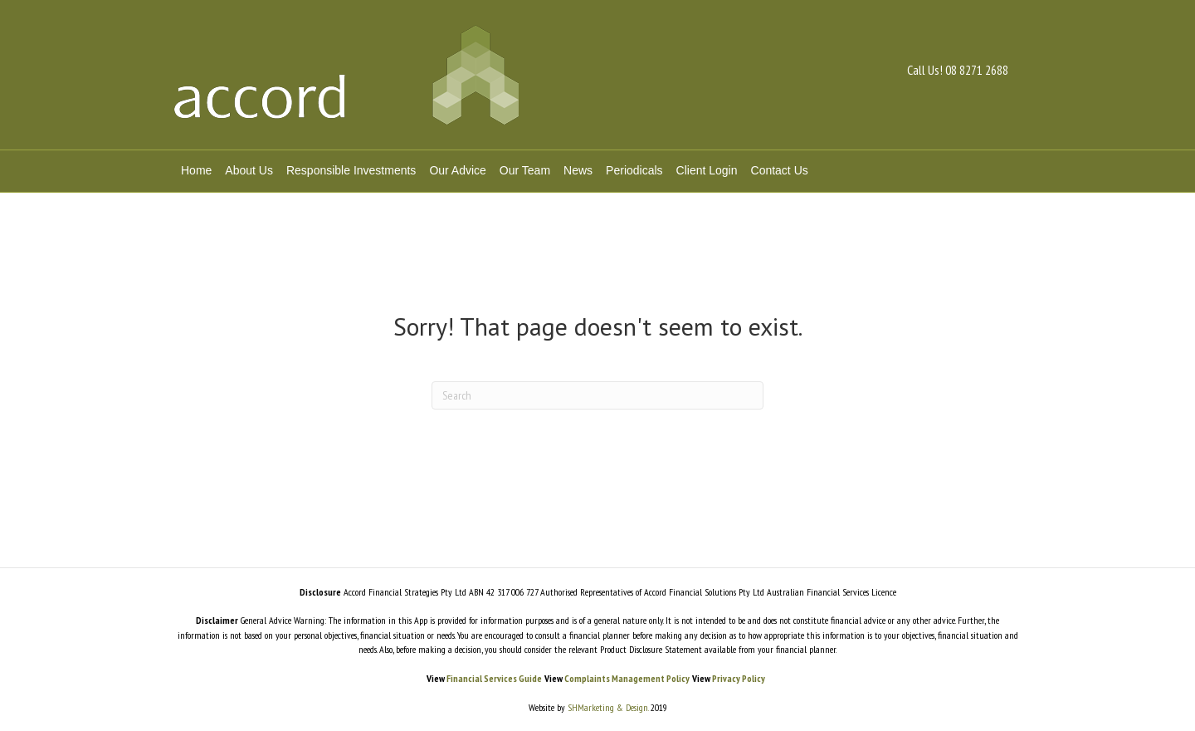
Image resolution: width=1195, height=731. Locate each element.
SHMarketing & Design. (606, 707)
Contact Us (779, 170)
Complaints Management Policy (627, 678)
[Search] (597, 395)
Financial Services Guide (494, 678)
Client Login (707, 170)
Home (196, 170)
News (578, 170)
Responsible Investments (351, 170)
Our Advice (457, 170)
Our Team (525, 170)
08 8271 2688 (976, 69)
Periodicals (634, 170)
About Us (249, 170)
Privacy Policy (738, 678)
